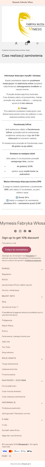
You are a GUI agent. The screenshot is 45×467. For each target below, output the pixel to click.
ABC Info (6, 341)
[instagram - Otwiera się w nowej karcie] (20, 231)
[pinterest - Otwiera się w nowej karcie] (15, 231)
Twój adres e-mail (9, 243)
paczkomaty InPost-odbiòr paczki (17, 285)
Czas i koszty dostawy (11, 391)
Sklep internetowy (19, 464)
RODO (5, 279)
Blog (4, 301)
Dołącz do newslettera (16, 249)
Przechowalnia (8, 374)
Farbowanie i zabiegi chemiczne (16, 336)
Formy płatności (9, 386)
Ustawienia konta (9, 369)
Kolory (5, 331)
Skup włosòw (8, 352)
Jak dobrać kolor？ (10, 307)
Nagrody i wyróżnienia (11, 435)
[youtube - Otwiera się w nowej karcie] (29, 231)
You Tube (6, 347)
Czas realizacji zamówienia (13, 396)
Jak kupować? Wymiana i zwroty (16, 413)
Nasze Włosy (7, 325)
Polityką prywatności (33, 260)
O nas (4, 425)
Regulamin (30, 256)
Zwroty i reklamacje (10, 290)
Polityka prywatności (11, 408)
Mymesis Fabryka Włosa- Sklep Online (16, 50)
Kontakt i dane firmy (10, 430)
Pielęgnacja (7, 320)
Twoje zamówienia (10, 364)
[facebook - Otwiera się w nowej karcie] (25, 231)
